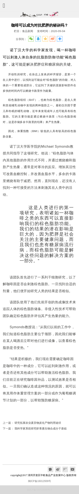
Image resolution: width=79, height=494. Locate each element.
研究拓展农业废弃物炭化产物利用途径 (38, 423)
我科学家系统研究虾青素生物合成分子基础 (41, 428)
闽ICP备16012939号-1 (39, 489)
